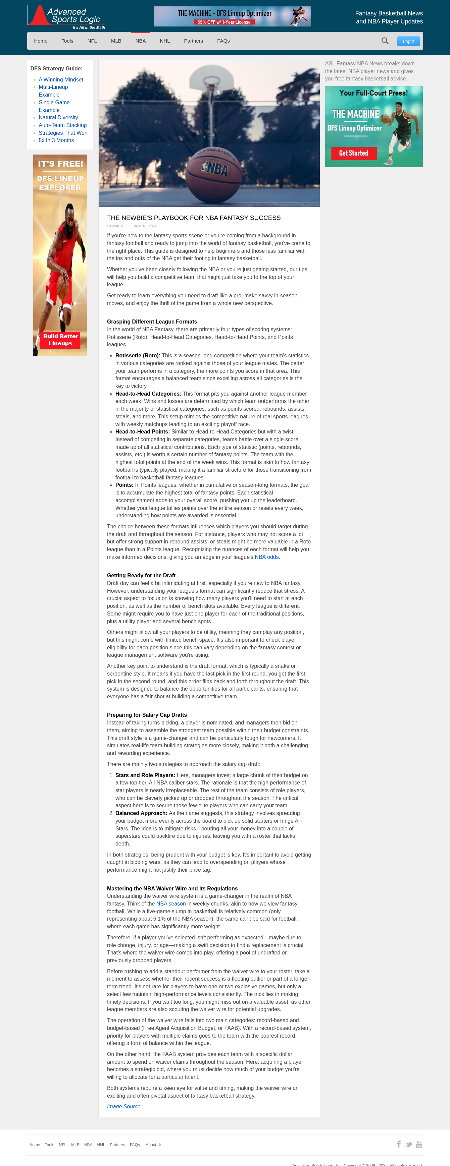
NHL (165, 41)
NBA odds (267, 557)
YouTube (419, 1144)
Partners (193, 41)
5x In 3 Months (56, 140)
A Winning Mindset (61, 79)
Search (385, 41)
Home (41, 41)
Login (408, 41)
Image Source (124, 1106)
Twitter (409, 1144)
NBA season (171, 904)
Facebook (399, 1144)
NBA (141, 41)
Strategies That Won (63, 133)
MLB (116, 41)
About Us (154, 1145)
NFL (92, 41)
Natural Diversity (58, 117)
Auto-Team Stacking (63, 125)
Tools (67, 41)
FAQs (223, 41)
